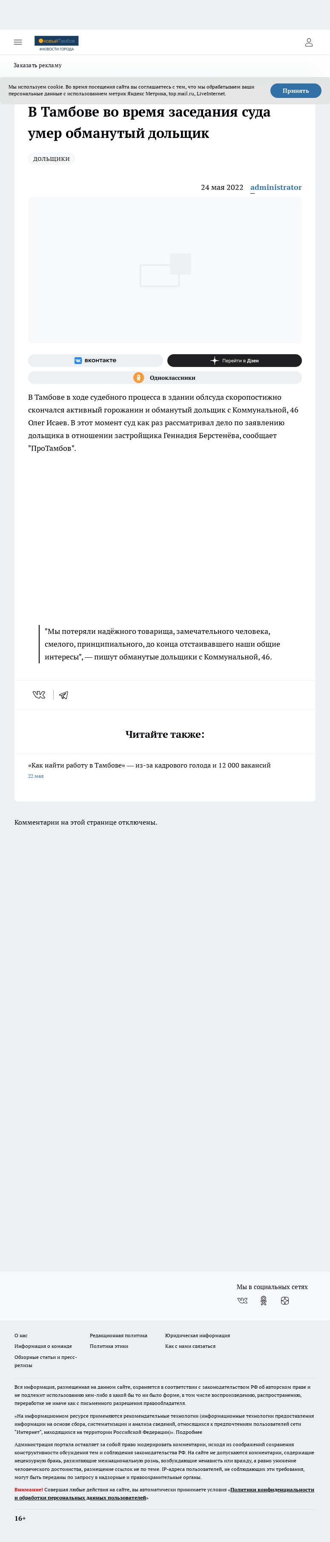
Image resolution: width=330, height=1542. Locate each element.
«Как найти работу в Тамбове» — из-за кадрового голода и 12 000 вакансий (165, 771)
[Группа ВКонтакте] (95, 360)
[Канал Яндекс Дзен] (234, 360)
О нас (21, 1335)
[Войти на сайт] (308, 42)
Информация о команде (43, 1346)
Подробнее (189, 1432)
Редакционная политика (118, 1335)
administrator (276, 187)
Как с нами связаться (190, 1346)
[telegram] (66, 695)
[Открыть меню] (18, 42)
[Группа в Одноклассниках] (165, 377)
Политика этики (109, 1346)
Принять (296, 91)
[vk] (39, 695)
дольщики (51, 158)
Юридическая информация (197, 1335)
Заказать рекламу (38, 65)
